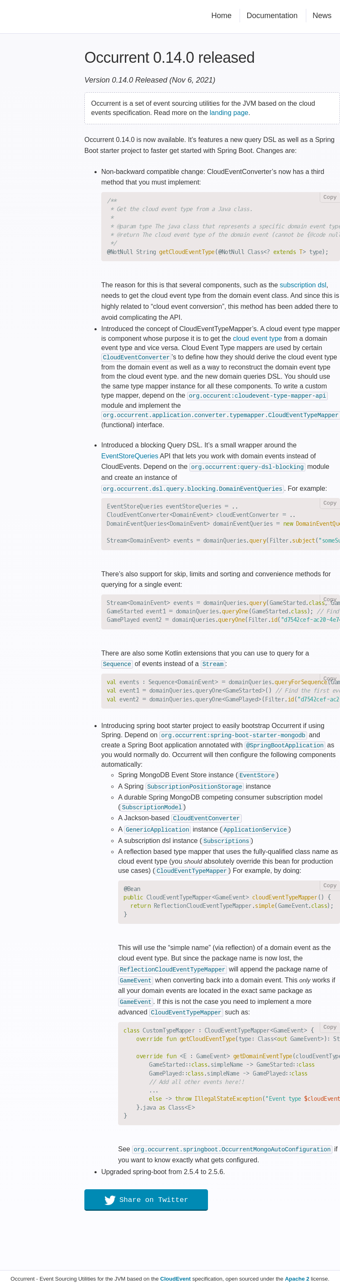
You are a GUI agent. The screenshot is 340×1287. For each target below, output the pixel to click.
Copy (330, 197)
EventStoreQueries (129, 454)
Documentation (271, 15)
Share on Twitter (146, 1194)
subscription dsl (303, 285)
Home (221, 15)
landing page (229, 112)
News (322, 15)
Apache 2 (297, 1279)
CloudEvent (175, 1279)
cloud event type (257, 338)
